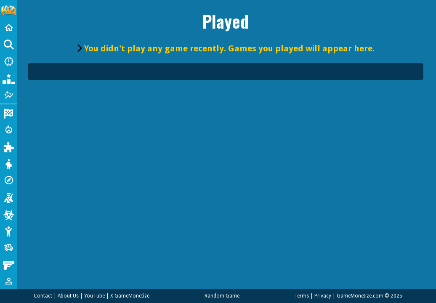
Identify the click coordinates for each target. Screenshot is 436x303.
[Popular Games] (8, 78)
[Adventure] (8, 180)
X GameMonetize (129, 296)
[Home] (8, 27)
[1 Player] (8, 281)
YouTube (94, 296)
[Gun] (8, 264)
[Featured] (8, 95)
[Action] (8, 129)
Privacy (322, 296)
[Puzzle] (8, 146)
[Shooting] (8, 197)
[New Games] (8, 61)
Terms (301, 296)
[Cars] (8, 247)
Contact (43, 296)
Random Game (222, 296)
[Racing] (8, 112)
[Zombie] (8, 213)
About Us (68, 296)
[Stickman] (8, 230)
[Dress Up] (8, 163)
